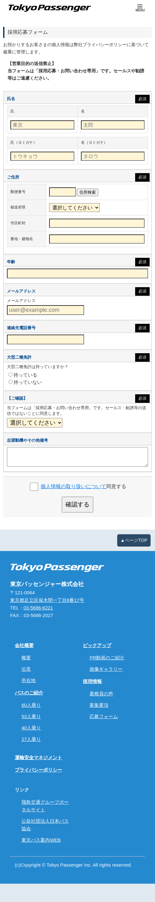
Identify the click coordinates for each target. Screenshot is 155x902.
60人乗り (31, 705)
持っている (23, 375)
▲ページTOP (133, 540)
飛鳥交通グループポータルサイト (45, 805)
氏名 (11, 98)
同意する (83, 486)
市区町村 (18, 223)
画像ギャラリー (106, 669)
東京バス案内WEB (40, 840)
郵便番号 (18, 192)
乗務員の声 (101, 693)
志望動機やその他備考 (27, 440)
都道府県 (18, 207)
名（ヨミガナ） (94, 142)
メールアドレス (21, 291)
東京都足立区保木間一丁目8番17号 (47, 600)
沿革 (26, 669)
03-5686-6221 (38, 607)
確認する (77, 504)
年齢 (11, 261)
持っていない (25, 382)
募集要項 (98, 705)
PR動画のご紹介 (106, 657)
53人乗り (31, 716)
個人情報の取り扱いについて (73, 486)
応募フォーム (103, 716)
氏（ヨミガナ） (23, 142)
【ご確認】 (17, 398)
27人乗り (31, 739)
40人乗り (31, 727)
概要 (26, 657)
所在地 (28, 680)
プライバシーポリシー (38, 769)
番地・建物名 (21, 239)
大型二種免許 (19, 357)
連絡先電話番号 (21, 327)
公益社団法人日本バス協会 (45, 824)
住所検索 (87, 192)
